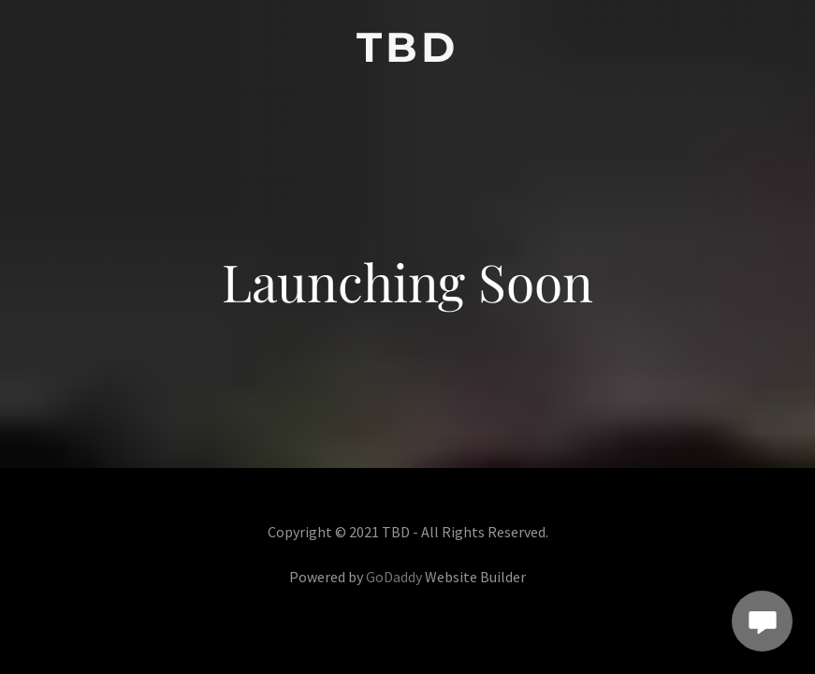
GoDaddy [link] (394, 576)
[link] (407, 55)
